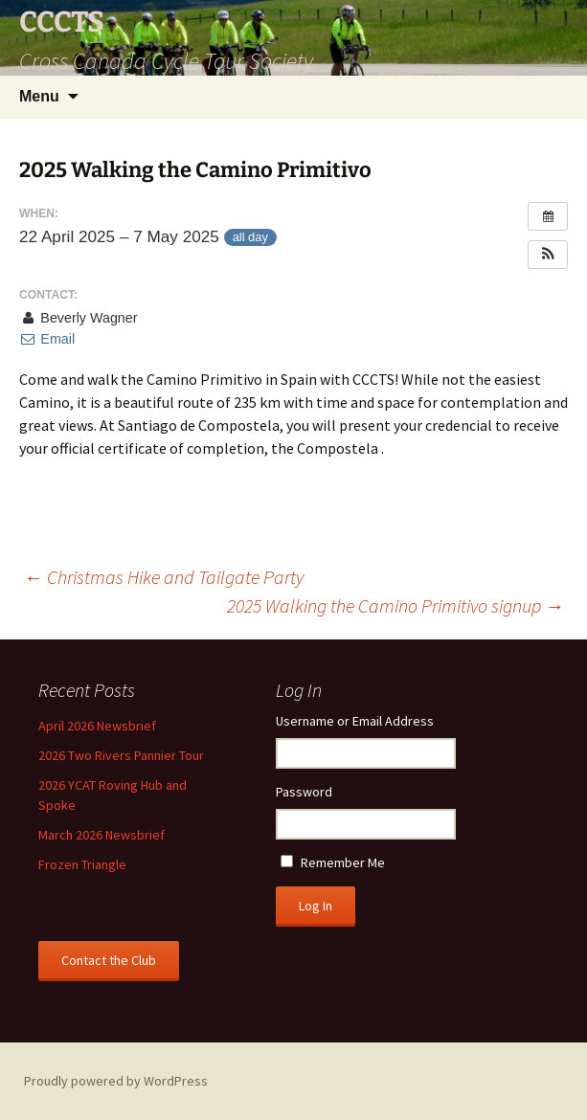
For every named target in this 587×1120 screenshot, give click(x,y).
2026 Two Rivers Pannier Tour (121, 755)
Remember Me (343, 862)
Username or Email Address (355, 720)
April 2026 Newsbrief (97, 725)
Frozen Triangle (82, 864)
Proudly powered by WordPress (116, 1080)
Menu (39, 96)
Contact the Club (108, 960)
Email (47, 339)
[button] (548, 254)
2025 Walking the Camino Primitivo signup (395, 605)
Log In (315, 905)
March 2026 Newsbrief (101, 834)
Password (304, 791)
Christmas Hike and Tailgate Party (164, 577)
